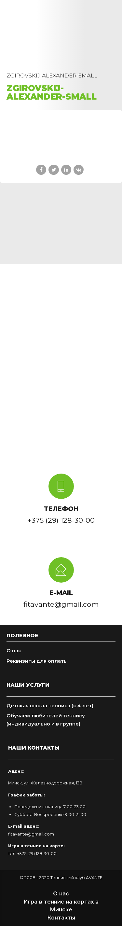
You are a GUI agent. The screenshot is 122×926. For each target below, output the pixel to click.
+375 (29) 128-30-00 (37, 853)
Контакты (61, 917)
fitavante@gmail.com (31, 834)
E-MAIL (61, 593)
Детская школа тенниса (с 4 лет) (50, 706)
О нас (14, 651)
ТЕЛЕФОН (61, 509)
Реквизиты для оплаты (37, 661)
